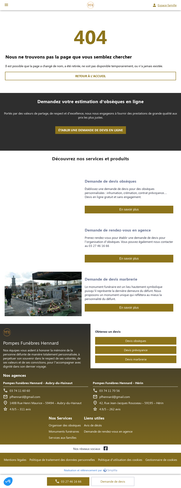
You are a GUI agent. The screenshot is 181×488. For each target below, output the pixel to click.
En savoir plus (129, 209)
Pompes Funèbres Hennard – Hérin (118, 383)
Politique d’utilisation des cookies (120, 460)
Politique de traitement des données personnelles (62, 460)
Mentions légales (15, 460)
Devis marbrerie (136, 359)
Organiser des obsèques (65, 425)
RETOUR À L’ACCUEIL (90, 76)
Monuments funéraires (64, 431)
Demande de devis (113, 481)
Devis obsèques (135, 341)
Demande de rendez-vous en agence (108, 431)
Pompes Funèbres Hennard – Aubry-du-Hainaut (37, 383)
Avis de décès (93, 425)
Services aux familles (62, 437)
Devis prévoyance (135, 350)
